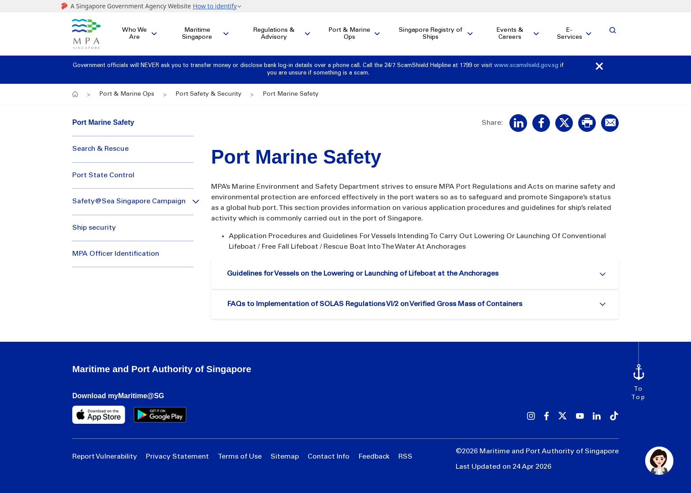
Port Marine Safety (103, 122)
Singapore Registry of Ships (430, 34)
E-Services (569, 34)
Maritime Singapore (197, 34)
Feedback (374, 456)
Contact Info (328, 456)
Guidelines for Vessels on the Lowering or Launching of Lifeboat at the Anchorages (362, 273)
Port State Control (103, 175)
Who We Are (134, 34)
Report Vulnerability (104, 456)
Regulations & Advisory (273, 34)
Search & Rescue (100, 149)
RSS (405, 456)
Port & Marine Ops (349, 34)
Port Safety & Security (208, 94)
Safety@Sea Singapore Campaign (129, 201)
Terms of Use (240, 456)
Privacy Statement (177, 456)
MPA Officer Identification (115, 254)
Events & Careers (510, 34)
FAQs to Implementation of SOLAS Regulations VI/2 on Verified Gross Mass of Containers (374, 304)
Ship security (94, 228)
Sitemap (285, 456)
